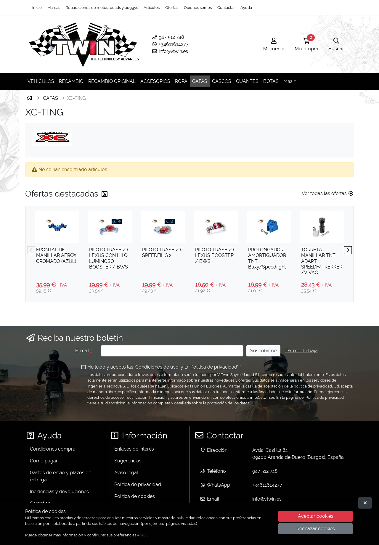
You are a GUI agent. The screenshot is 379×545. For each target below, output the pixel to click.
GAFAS (199, 81)
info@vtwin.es (170, 51)
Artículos (152, 7)
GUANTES (247, 81)
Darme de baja (301, 350)
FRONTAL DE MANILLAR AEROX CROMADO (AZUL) (56, 255)
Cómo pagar (44, 461)
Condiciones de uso (157, 367)
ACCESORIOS (155, 81)
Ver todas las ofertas (328, 193)
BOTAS (271, 81)
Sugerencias (128, 461)
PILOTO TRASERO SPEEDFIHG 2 (161, 252)
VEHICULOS (41, 81)
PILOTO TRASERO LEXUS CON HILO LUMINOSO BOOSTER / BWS (108, 258)
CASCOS (221, 81)
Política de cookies (134, 496)
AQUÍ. (142, 535)
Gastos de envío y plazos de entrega (60, 476)
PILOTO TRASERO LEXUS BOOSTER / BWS (214, 255)
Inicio (37, 7)
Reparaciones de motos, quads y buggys (102, 7)
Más (288, 81)
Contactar (226, 7)
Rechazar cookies (315, 528)
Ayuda (246, 7)
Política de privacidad (213, 367)
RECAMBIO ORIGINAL (112, 81)
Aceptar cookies (315, 516)
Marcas (53, 7)
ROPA (181, 81)
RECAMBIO (71, 81)
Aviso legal (126, 472)
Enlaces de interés (134, 449)
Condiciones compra (53, 449)
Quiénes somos (198, 7)
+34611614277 (170, 44)
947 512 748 (168, 37)
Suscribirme (263, 350)
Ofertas (171, 7)
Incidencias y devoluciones (59, 491)
